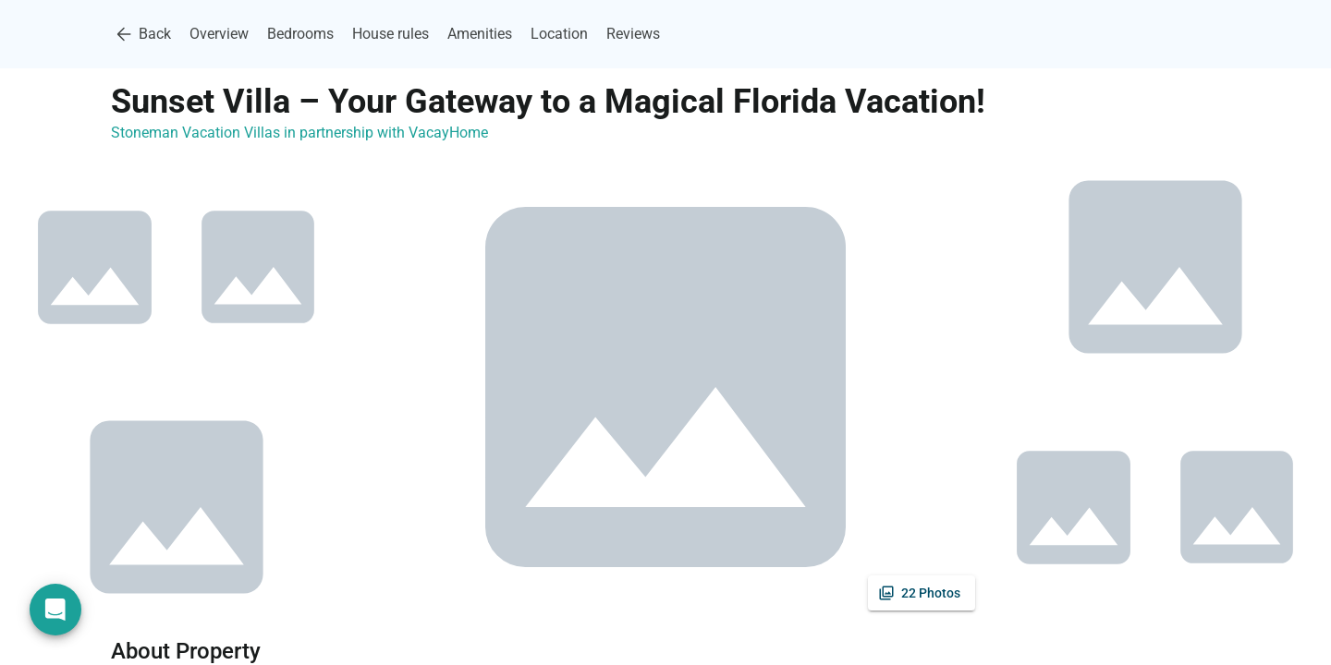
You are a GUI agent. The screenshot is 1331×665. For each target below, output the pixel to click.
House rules (390, 33)
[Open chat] (55, 609)
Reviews (633, 33)
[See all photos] (921, 593)
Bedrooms (300, 33)
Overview (219, 33)
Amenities (479, 33)
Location (559, 33)
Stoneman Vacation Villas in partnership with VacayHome (299, 132)
